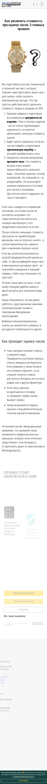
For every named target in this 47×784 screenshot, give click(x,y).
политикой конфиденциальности (23, 776)
